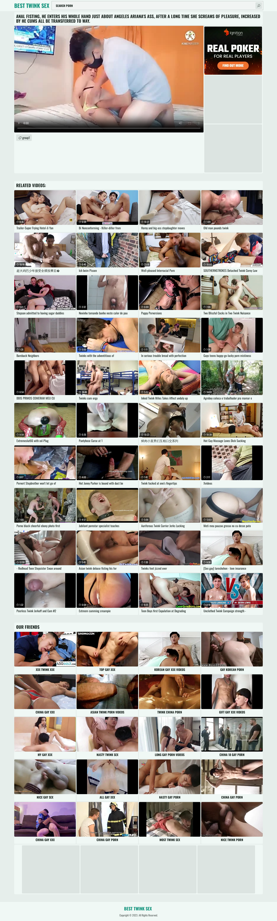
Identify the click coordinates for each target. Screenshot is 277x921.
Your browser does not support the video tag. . (109, 79)
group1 (26, 137)
